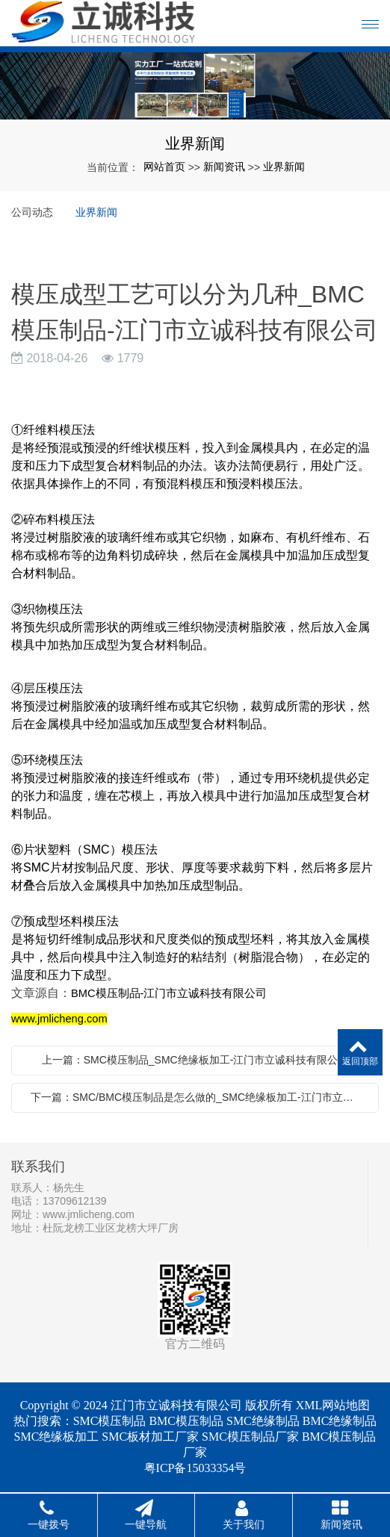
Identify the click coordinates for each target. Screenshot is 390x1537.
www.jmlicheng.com (88, 1214)
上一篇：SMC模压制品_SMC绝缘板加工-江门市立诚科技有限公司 (195, 1060)
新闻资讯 (224, 167)
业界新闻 (284, 167)
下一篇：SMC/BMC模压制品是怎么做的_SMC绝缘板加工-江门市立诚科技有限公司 (199, 1097)
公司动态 (32, 212)
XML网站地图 (333, 1405)
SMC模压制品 (109, 1421)
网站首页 (164, 167)
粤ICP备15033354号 (195, 1468)
